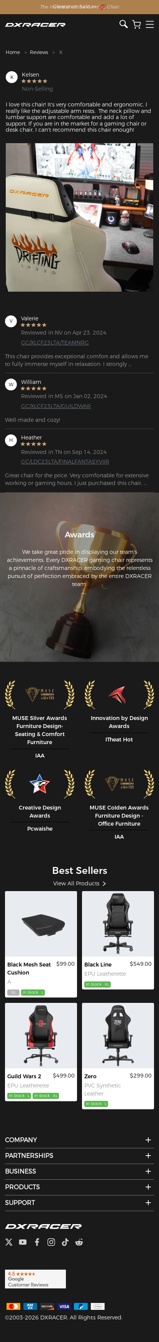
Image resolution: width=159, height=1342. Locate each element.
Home (13, 52)
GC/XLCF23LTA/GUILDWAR (54, 406)
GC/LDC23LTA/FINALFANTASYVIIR (54, 461)
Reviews (39, 52)
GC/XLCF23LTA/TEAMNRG (54, 342)
